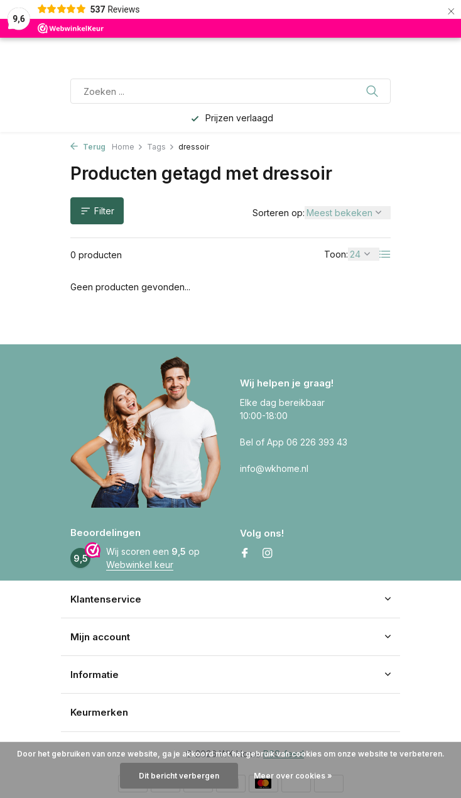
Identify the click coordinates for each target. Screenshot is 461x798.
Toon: (336, 254)
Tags (161, 146)
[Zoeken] (230, 91)
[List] (385, 254)
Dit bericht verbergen (179, 775)
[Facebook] (245, 553)
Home (127, 146)
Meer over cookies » (293, 775)
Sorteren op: (278, 212)
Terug (88, 146)
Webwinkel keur (139, 564)
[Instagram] (268, 553)
